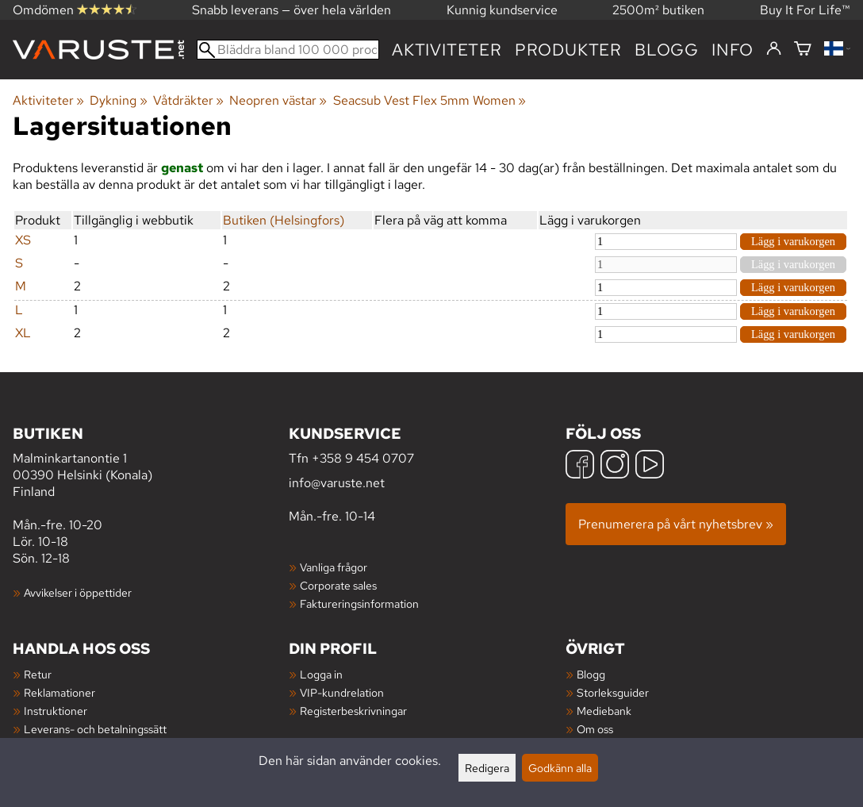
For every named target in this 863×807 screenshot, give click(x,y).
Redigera (487, 767)
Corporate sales (338, 585)
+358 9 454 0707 (363, 458)
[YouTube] (649, 466)
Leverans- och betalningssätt (95, 728)
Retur (38, 674)
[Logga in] (773, 49)
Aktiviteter (447, 49)
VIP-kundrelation (342, 692)
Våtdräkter (188, 100)
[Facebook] (580, 466)
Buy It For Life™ (805, 10)
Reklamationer (59, 692)
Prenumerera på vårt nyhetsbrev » (675, 524)
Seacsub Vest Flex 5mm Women (429, 100)
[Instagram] (614, 466)
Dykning (118, 100)
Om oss (595, 728)
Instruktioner (55, 710)
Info (732, 49)
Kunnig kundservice (502, 10)
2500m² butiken (658, 10)
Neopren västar (278, 100)
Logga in (321, 674)
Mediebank (604, 710)
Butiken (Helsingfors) (283, 220)
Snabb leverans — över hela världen (291, 10)
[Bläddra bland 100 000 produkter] (288, 50)
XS (23, 240)
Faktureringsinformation (359, 603)
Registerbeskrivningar (353, 710)
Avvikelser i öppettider (78, 592)
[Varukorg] (802, 50)
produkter (568, 49)
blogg (667, 49)
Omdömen (74, 10)
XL (23, 333)
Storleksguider (613, 692)
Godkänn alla (560, 767)
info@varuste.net (337, 483)
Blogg (591, 674)
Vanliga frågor (333, 567)
